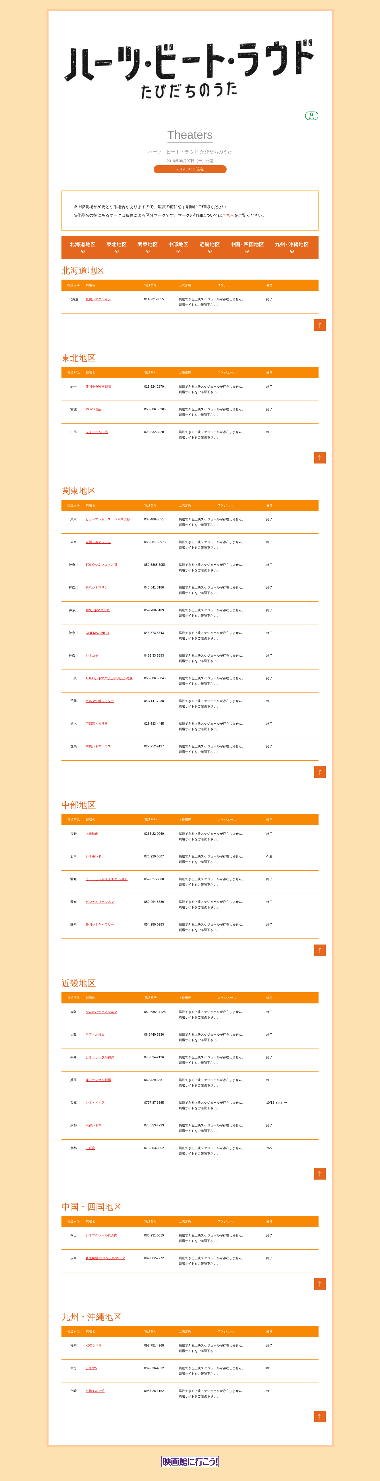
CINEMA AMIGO (97, 632)
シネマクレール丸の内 (101, 1235)
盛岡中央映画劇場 (98, 386)
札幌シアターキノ (98, 299)
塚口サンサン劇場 (98, 1080)
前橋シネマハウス (98, 746)
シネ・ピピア (95, 1102)
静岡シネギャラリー (100, 924)
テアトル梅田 (95, 1034)
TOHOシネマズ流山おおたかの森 (109, 678)
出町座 (90, 1148)
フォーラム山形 (97, 432)
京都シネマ (93, 1125)
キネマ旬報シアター (100, 701)
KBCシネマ (94, 1345)
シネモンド (93, 856)
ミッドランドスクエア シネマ (107, 879)
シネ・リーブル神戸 (100, 1057)
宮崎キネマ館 (95, 1390)
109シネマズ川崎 (98, 610)
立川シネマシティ (98, 542)
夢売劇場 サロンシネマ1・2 (105, 1258)
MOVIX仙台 (94, 409)
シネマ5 (91, 1368)
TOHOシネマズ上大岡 (101, 564)
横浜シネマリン (97, 587)
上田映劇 (92, 833)
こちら (228, 215)
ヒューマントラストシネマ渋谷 (108, 519)
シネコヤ (92, 655)
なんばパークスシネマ (101, 1011)
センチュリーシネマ (100, 901)
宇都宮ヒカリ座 (97, 723)
